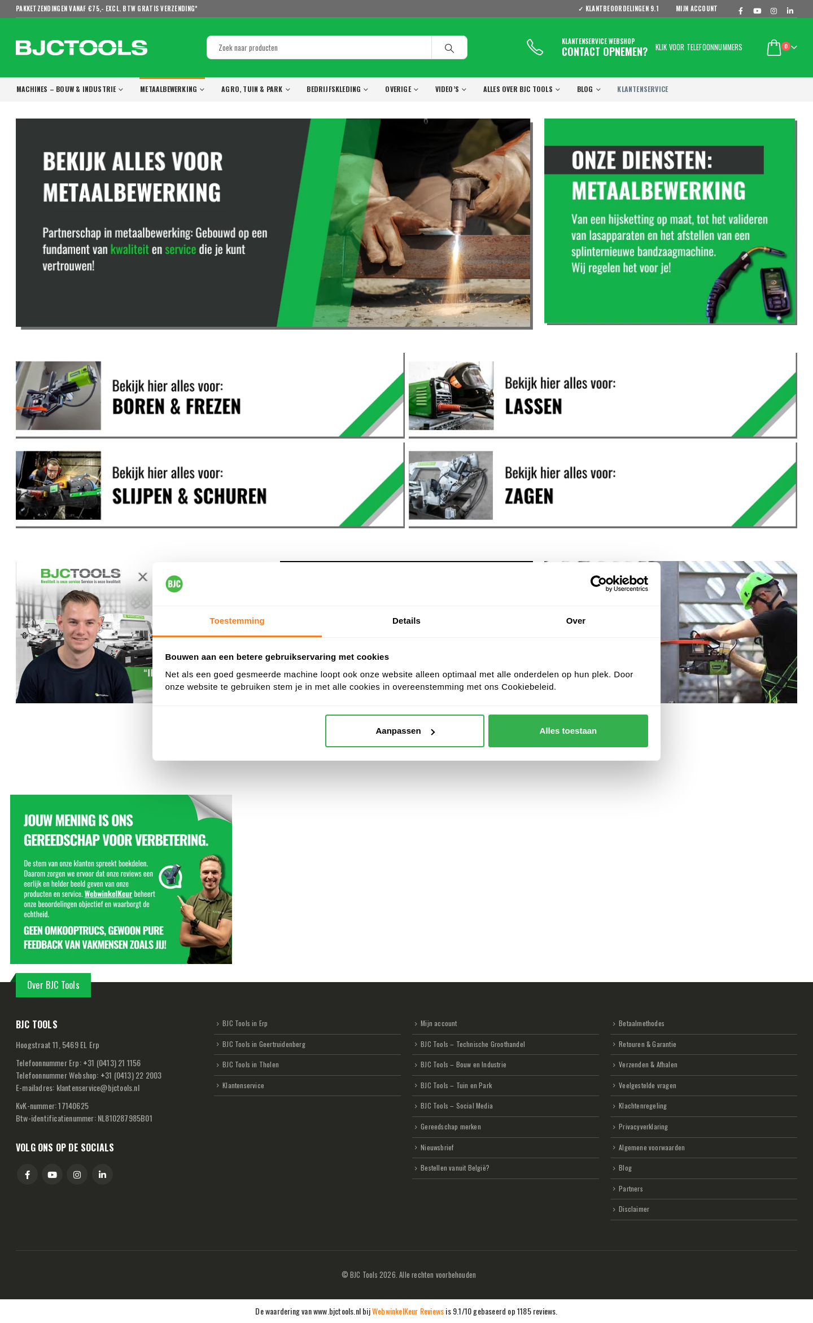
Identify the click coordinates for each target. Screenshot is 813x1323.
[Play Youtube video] (142, 632)
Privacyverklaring (643, 1126)
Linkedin (102, 1174)
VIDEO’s (447, 89)
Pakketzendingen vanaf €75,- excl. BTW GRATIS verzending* (107, 8)
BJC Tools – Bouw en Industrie (463, 1064)
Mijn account (697, 8)
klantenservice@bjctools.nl (97, 1087)
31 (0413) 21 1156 (112, 1062)
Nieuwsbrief (437, 1147)
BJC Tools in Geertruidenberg (263, 1044)
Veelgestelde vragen (647, 1085)
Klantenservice (243, 1085)
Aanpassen (405, 730)
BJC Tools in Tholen (250, 1064)
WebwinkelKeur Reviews (408, 1311)
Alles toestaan (568, 730)
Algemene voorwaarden (652, 1147)
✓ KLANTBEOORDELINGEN (622, 8)
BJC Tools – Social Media (457, 1105)
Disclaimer (634, 1209)
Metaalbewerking (168, 89)
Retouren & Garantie (647, 1044)
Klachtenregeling (643, 1105)
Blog (585, 89)
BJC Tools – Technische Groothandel (473, 1044)
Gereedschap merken (451, 1126)
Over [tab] (576, 620)
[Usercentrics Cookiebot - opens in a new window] (598, 584)
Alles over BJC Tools (518, 89)
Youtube (52, 1174)
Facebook (27, 1174)
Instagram (77, 1174)
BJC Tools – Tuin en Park (456, 1085)
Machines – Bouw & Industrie (66, 89)
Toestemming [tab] (237, 620)
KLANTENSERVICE (642, 89)
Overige (397, 89)
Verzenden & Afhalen (648, 1064)
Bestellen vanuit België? (455, 1167)
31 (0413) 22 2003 (131, 1075)
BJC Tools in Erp (245, 1023)
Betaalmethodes (642, 1023)
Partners (631, 1188)
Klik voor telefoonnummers (699, 47)
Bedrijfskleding (334, 89)
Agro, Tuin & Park (251, 89)
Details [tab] (406, 620)
